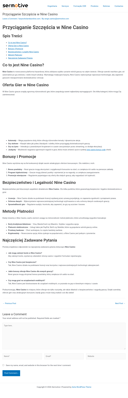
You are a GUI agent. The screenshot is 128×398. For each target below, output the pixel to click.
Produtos (97, 6)
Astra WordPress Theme (81, 387)
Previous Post (10, 303)
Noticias (107, 6)
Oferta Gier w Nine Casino (19, 45)
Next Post (120, 303)
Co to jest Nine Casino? (18, 43)
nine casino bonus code (96, 149)
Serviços (69, 6)
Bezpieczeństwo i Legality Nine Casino (24, 52)
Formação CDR (83, 6)
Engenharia (57, 6)
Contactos (119, 6)
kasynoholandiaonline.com (30, 19)
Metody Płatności (15, 55)
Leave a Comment (10, 19)
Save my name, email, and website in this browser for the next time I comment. (38, 366)
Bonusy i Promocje (16, 49)
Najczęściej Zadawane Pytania (21, 58)
